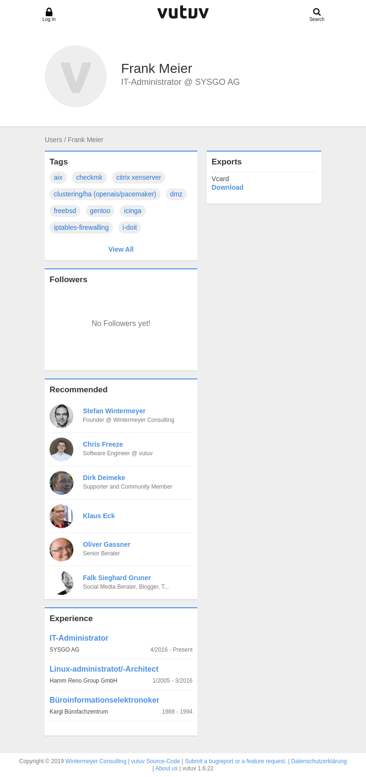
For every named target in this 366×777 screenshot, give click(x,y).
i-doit (129, 227)
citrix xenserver (138, 177)
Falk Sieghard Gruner (117, 578)
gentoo (100, 211)
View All (121, 249)
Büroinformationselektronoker (104, 700)
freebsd (65, 211)
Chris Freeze (103, 444)
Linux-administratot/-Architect (104, 669)
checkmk (89, 177)
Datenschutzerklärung (319, 761)
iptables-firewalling (81, 227)
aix (58, 177)
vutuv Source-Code (155, 761)
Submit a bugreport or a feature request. (235, 761)
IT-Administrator (79, 638)
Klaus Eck (99, 516)
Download (228, 187)
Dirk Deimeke (104, 477)
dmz (176, 194)
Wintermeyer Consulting (95, 761)
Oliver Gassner (107, 544)
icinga (133, 211)
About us (166, 768)
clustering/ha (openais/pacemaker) (105, 194)
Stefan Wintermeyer (114, 411)
